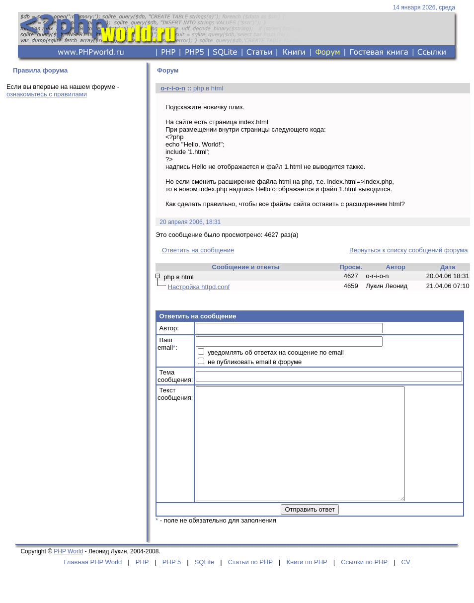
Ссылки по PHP (364, 584)
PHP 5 (171, 584)
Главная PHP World (93, 584)
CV (405, 584)
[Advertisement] (73, 175)
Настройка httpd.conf (199, 287)
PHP (142, 584)
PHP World (68, 573)
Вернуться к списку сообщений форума (408, 250)
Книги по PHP (306, 584)
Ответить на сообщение (198, 250)
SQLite (205, 584)
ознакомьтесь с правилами (46, 94)
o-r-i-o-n (172, 88)
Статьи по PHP (250, 584)
